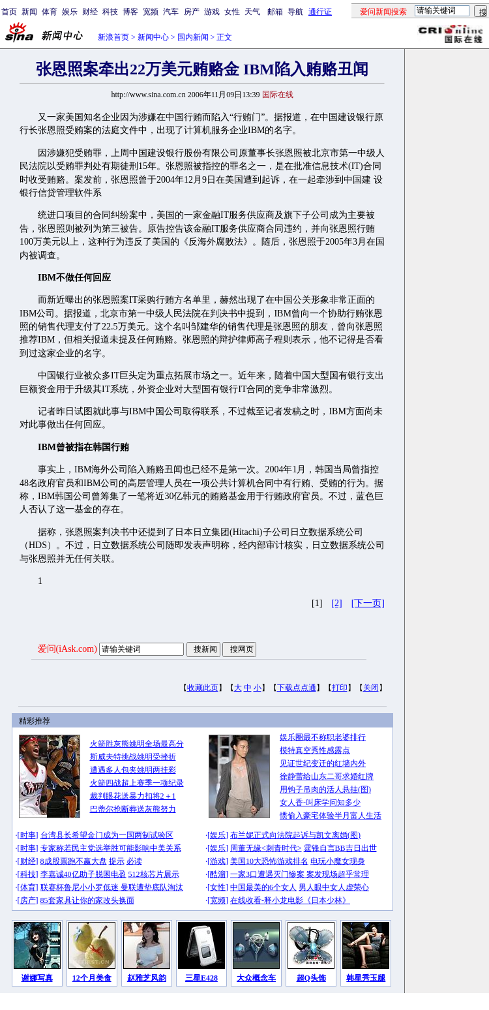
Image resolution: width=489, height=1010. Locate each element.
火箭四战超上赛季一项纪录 (137, 783)
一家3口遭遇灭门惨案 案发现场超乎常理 (299, 874)
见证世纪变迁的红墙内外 (323, 763)
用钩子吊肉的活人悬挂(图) (325, 789)
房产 (192, 11)
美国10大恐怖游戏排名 (269, 861)
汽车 (171, 11)
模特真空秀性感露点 (315, 750)
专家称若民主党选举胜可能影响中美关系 (110, 848)
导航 (295, 11)
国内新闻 (193, 37)
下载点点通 (296, 687)
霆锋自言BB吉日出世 (340, 848)
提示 (117, 861)
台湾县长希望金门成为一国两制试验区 (106, 835)
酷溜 (218, 874)
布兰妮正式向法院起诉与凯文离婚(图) (295, 835)
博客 (130, 11)
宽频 (150, 11)
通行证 (320, 11)
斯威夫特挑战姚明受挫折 (133, 756)
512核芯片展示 (153, 874)
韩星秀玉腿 (365, 978)
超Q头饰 (311, 978)
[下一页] (368, 603)
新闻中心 (153, 37)
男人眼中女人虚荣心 (334, 887)
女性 (232, 11)
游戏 (212, 11)
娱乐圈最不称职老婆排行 (323, 737)
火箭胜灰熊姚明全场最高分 (137, 743)
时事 (28, 835)
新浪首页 (113, 37)
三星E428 (201, 978)
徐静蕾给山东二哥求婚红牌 (327, 776)
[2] (336, 603)
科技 (110, 11)
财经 (90, 11)
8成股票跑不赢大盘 (73, 861)
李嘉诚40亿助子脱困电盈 (83, 874)
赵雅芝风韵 (146, 978)
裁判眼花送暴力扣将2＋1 (133, 796)
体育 (49, 11)
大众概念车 (256, 978)
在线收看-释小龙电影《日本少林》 (290, 900)
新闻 (29, 11)
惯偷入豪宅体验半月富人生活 (330, 815)
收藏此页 (202, 687)
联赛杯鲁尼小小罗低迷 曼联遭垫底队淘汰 (111, 887)
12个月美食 (91, 978)
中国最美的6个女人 (263, 887)
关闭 (371, 687)
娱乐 (70, 11)
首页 (9, 11)
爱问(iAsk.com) (67, 649)
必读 (134, 861)
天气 (252, 11)
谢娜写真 (37, 978)
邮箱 (275, 11)
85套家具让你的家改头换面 (87, 900)
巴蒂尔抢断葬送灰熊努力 (133, 809)
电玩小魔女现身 (337, 861)
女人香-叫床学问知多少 (320, 802)
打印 (340, 687)
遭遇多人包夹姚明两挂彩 (133, 769)
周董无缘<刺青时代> (266, 848)
